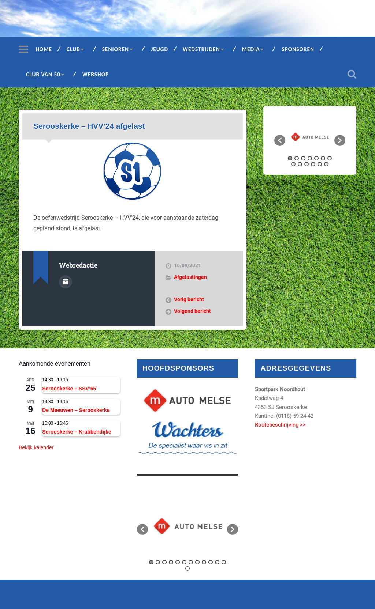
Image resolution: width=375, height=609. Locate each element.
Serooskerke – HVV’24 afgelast (89, 126)
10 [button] (306, 164)
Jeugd (159, 49)
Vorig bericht (189, 299)
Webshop (95, 74)
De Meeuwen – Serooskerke (75, 410)
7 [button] (329, 158)
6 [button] (323, 158)
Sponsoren (298, 49)
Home (44, 49)
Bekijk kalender (36, 447)
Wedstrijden (201, 49)
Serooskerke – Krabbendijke (76, 432)
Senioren (115, 49)
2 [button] (296, 158)
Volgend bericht (192, 311)
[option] (310, 136)
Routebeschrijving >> (280, 424)
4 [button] (310, 158)
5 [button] (316, 158)
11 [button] (313, 164)
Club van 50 (43, 74)
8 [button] (293, 164)
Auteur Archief (65, 281)
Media (251, 49)
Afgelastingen (190, 277)
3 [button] (303, 158)
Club (73, 49)
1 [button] (290, 158)
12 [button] (320, 164)
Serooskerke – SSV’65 (69, 389)
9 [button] (300, 164)
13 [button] (326, 164)
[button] (279, 140)
